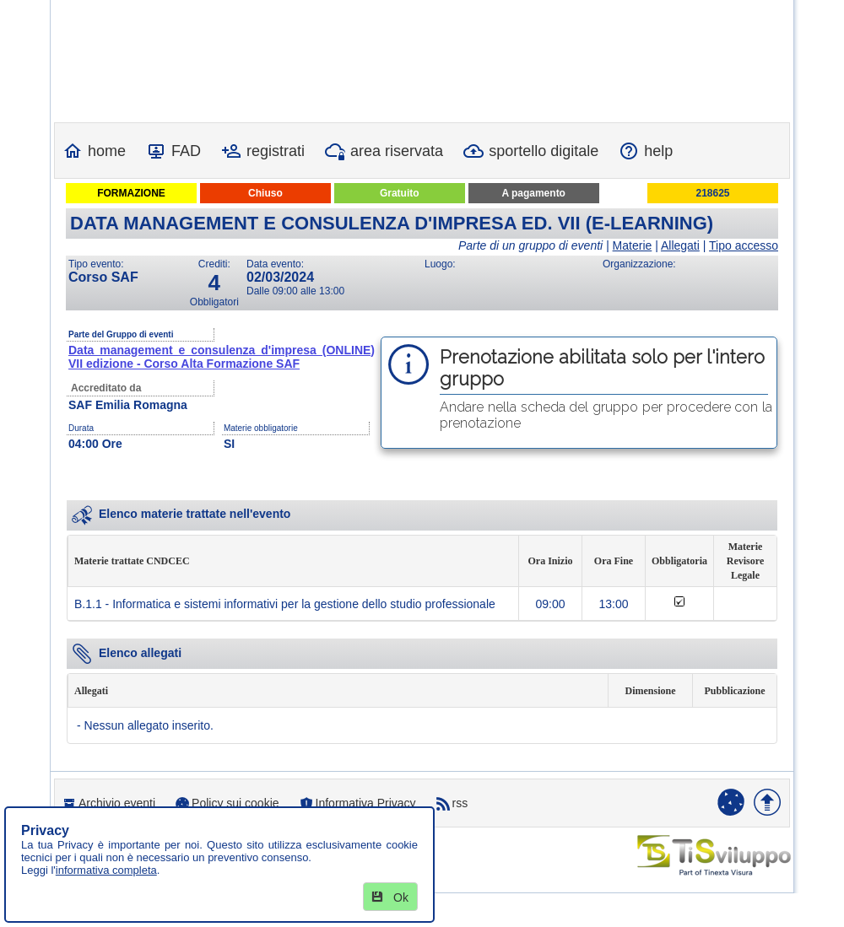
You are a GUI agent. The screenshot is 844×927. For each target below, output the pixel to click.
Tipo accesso (743, 245)
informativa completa (106, 870)
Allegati (680, 245)
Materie (632, 245)
